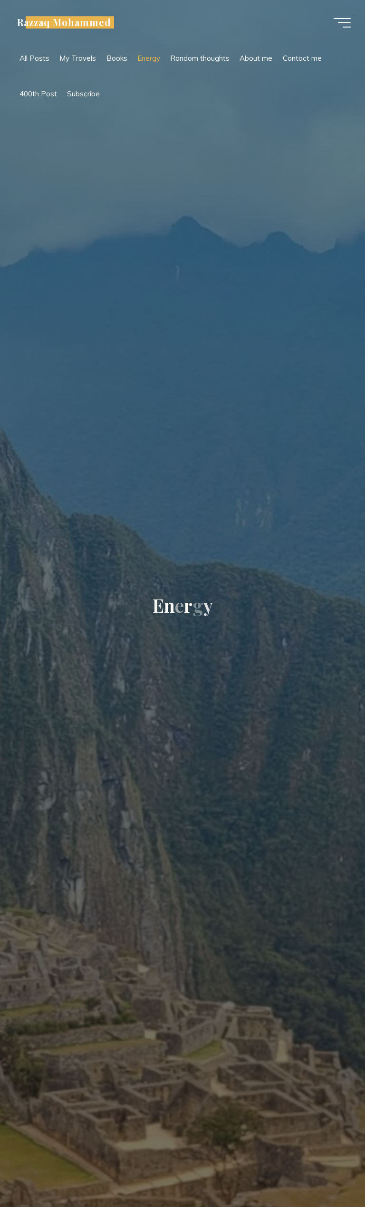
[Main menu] (342, 23)
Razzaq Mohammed (64, 22)
